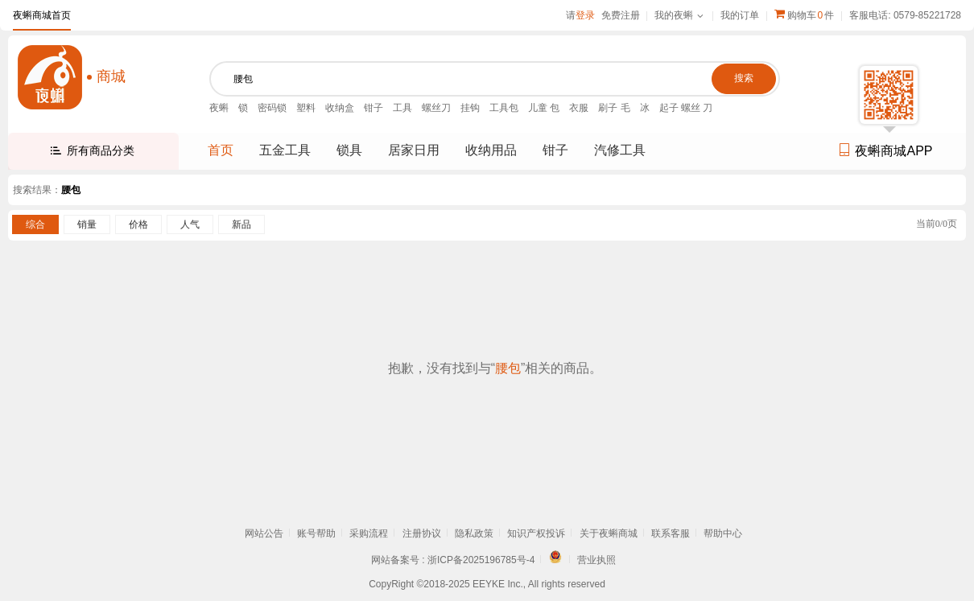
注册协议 (421, 533)
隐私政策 (474, 533)
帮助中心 (723, 533)
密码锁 (272, 107)
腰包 (70, 190)
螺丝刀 (436, 107)
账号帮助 (316, 533)
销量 (87, 224)
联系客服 (670, 533)
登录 (585, 15)
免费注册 (620, 15)
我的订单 (739, 15)
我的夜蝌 (673, 15)
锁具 (349, 150)
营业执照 (596, 560)
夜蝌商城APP (885, 151)
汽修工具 (620, 150)
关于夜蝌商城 (609, 533)
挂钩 (470, 107)
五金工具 (285, 150)
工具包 (503, 107)
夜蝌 (219, 107)
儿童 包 (543, 107)
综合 (35, 224)
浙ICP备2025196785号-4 (480, 560)
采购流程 (368, 533)
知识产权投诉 (536, 533)
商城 (111, 76)
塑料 (306, 107)
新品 (241, 224)
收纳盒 (339, 107)
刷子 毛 (613, 107)
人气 (190, 224)
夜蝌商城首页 (42, 15)
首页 (220, 150)
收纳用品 (491, 150)
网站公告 (264, 533)
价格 (138, 224)
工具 (402, 107)
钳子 (373, 107)
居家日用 (414, 150)
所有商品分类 (100, 150)
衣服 (578, 107)
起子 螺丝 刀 (686, 107)
